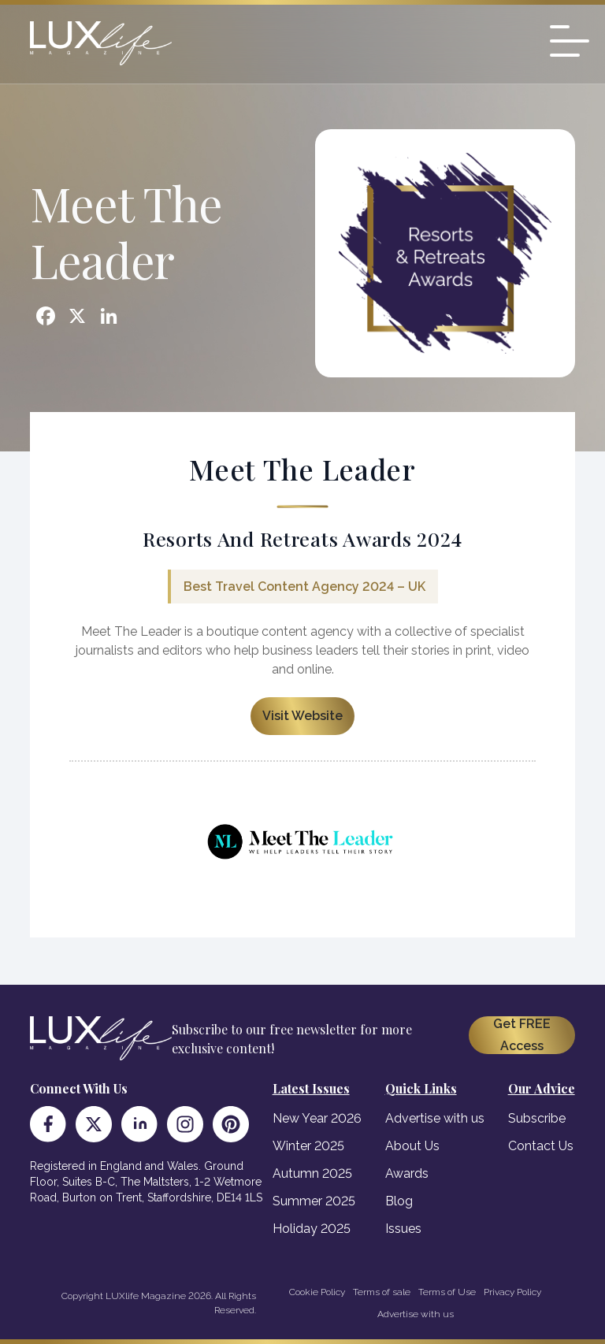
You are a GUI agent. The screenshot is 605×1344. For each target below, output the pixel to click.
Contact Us (540, 1145)
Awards (407, 1173)
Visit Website (302, 715)
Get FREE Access (522, 1034)
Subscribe (537, 1118)
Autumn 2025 (312, 1173)
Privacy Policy (512, 1292)
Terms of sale (381, 1292)
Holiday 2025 (312, 1228)
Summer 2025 (314, 1201)
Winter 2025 (308, 1145)
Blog (399, 1201)
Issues (403, 1228)
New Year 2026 (317, 1118)
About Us (412, 1145)
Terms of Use (447, 1292)
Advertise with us (434, 1118)
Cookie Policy (317, 1292)
